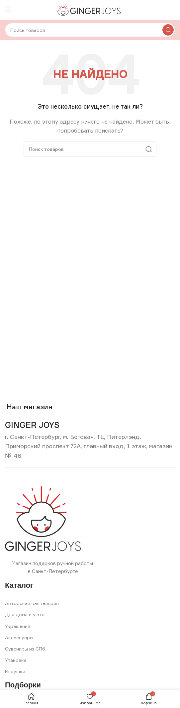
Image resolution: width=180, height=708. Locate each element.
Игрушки (15, 671)
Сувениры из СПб (25, 649)
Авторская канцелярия (32, 603)
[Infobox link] (32, 425)
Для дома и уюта (25, 614)
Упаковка (16, 660)
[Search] (90, 30)
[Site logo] (90, 9)
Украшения (17, 626)
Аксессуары (19, 637)
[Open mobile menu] (8, 10)
